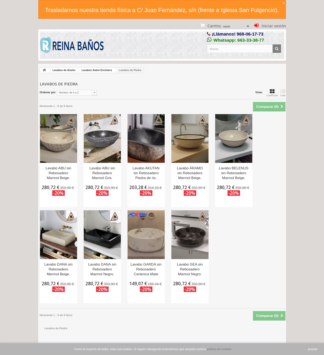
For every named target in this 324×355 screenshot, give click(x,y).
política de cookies (219, 349)
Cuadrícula (272, 93)
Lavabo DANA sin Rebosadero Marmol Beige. (58, 269)
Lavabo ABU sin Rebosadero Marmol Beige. (58, 173)
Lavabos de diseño (63, 70)
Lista (282, 93)
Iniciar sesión (273, 25)
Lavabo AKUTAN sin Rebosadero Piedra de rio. (145, 173)
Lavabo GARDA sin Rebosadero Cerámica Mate (146, 269)
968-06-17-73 (250, 34)
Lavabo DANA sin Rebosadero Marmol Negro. (102, 269)
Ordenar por (48, 92)
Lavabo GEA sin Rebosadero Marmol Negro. (190, 269)
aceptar (313, 349)
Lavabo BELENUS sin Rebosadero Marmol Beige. (233, 173)
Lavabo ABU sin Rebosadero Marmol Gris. (102, 173)
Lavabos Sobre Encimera (96, 70)
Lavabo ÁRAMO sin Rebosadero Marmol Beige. (190, 173)
